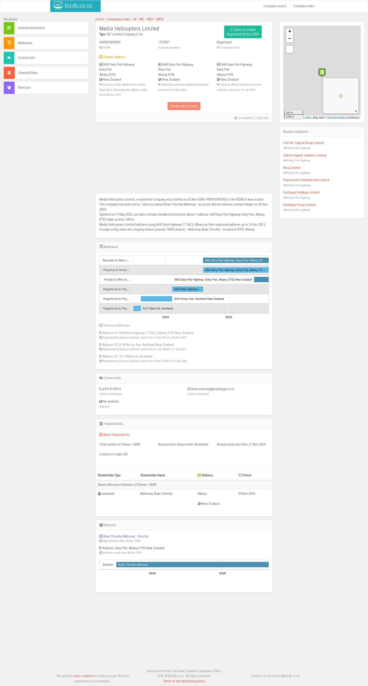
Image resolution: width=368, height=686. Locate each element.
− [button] (289, 38)
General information (31, 28)
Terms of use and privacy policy (184, 681)
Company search (275, 6)
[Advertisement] (46, 131)
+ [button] (289, 31)
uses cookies (83, 676)
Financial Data (27, 73)
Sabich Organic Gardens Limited (304, 155)
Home (100, 19)
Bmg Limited (291, 168)
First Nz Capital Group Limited (303, 143)
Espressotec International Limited (306, 180)
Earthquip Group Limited (299, 205)
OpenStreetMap (336, 117)
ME (142, 19)
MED (150, 19)
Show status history (184, 106)
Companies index (118, 19)
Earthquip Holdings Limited (301, 192)
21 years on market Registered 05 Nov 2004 (243, 32)
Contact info (26, 58)
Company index (303, 6)
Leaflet (307, 117)
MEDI (160, 19)
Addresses (25, 43)
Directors (24, 87)
